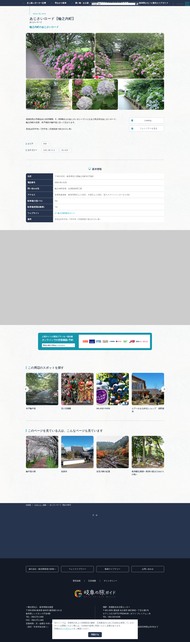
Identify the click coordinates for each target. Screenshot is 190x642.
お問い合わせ (148, 569)
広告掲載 (92, 581)
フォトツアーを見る (144, 140)
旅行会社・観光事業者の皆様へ (156, 4)
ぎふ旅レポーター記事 (34, 15)
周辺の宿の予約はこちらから (58, 357)
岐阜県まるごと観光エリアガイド (151, 15)
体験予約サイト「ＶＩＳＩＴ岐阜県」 (112, 15)
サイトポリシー (110, 581)
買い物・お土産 (80, 15)
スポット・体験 (125, 9)
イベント (142, 9)
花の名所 (66, 162)
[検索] (113, 4)
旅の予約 (167, 9)
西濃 (46, 155)
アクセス (180, 9)
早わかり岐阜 (58, 15)
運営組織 (76, 581)
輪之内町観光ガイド (65, 225)
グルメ (154, 9)
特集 (93, 9)
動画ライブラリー (112, 569)
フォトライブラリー (77, 569)
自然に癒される (50, 162)
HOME (28, 505)
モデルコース (107, 9)
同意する (95, 635)
